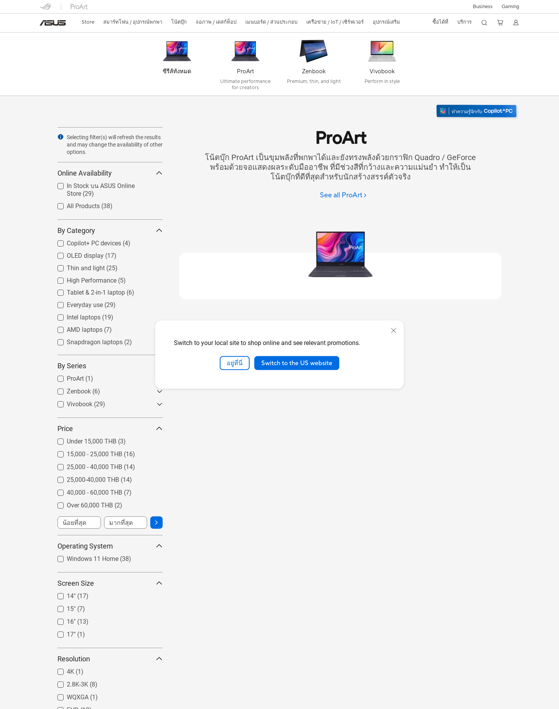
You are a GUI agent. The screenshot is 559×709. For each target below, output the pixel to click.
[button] (510, 6)
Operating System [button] (110, 546)
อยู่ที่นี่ (235, 363)
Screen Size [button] (110, 583)
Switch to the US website (296, 363)
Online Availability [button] (110, 173)
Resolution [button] (110, 659)
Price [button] (110, 428)
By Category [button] (110, 230)
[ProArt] (245, 66)
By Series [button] (110, 366)
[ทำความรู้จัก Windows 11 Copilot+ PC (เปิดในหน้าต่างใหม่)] (477, 112)
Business (483, 6)
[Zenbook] (314, 66)
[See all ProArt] (343, 195)
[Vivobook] (382, 66)
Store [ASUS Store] (88, 22)
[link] (53, 23)
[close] (394, 330)
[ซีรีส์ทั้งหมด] (177, 66)
